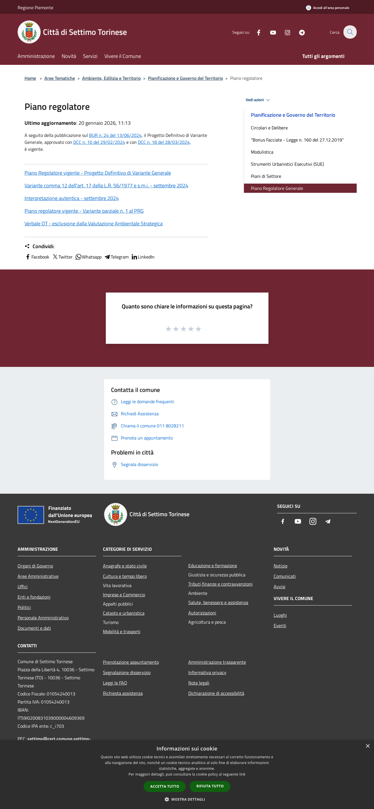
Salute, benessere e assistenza (218, 602)
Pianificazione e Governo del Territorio (185, 78)
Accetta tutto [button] (164, 786)
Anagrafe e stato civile (125, 565)
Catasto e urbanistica (123, 613)
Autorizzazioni (202, 612)
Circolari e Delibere (269, 127)
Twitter (62, 256)
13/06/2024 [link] (129, 135)
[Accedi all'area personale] (327, 7)
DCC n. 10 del (86, 142)
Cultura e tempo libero (125, 576)
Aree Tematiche (59, 78)
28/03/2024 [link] (177, 142)
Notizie (280, 565)
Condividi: (39, 246)
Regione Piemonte (35, 7)
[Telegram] (298, 32)
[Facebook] (255, 32)
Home (30, 78)
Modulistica (262, 151)
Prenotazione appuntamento (131, 662)
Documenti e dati (34, 628)
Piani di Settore (266, 176)
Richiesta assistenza (123, 693)
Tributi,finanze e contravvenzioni (220, 583)
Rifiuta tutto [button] (210, 786)
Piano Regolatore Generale (277, 188)
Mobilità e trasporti (121, 631)
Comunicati (285, 576)
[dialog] (187, 774)
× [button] (367, 746)
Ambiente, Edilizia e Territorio (111, 78)
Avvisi (279, 586)
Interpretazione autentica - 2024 (72, 198)
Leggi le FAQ (115, 682)
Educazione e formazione (212, 565)
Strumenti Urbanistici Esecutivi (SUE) (287, 164)
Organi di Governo (35, 565)
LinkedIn (143, 256)
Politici (24, 607)
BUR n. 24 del (115, 135)
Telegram (116, 256)
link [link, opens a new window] (242, 774)
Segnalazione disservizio (127, 672)
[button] (187, 799)
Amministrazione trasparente (217, 662)
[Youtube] (269, 32)
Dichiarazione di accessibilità (216, 693)
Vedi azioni (259, 100)
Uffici (23, 586)
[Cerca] (350, 32)
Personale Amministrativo (43, 617)
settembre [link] (165, 185)
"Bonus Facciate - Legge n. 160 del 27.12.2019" (297, 139)
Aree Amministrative (38, 576)
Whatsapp (88, 256)
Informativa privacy (207, 672)
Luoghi (280, 615)
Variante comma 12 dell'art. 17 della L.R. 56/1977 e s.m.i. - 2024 (106, 185)
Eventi (280, 625)
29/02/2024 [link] (112, 142)
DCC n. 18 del (164, 142)
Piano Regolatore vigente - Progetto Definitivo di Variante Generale (98, 173)
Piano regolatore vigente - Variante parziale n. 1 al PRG (84, 211)
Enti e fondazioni (34, 596)
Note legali (198, 682)
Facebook (37, 256)
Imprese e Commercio (124, 594)
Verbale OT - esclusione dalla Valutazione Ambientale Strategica (94, 223)
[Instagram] (284, 32)
